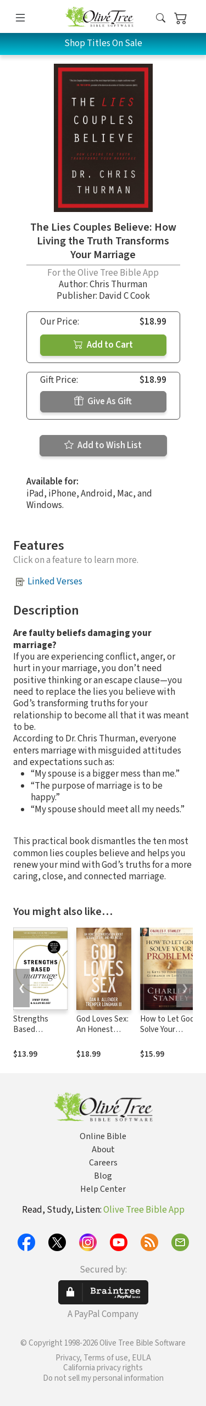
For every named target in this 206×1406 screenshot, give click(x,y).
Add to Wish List (103, 445)
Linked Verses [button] (54, 581)
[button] (160, 18)
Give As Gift (103, 401)
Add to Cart (103, 345)
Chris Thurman (118, 284)
